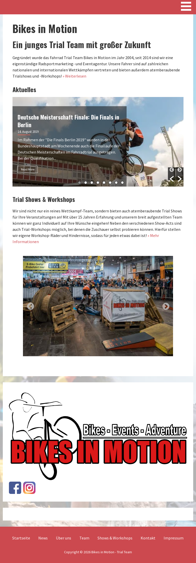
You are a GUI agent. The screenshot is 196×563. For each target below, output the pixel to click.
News (43, 537)
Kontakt (148, 537)
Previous (29, 305)
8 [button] (122, 182)
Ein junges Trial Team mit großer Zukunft (82, 44)
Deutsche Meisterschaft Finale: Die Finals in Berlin (68, 121)
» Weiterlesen (74, 76)
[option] (98, 142)
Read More (27, 169)
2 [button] (85, 182)
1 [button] (79, 182)
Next (164, 305)
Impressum (173, 537)
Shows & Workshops (114, 537)
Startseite (21, 537)
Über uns (63, 537)
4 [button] (98, 182)
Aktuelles (24, 89)
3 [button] (91, 182)
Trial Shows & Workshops (44, 199)
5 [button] (104, 182)
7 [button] (116, 182)
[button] (172, 173)
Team (84, 537)
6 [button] (110, 182)
